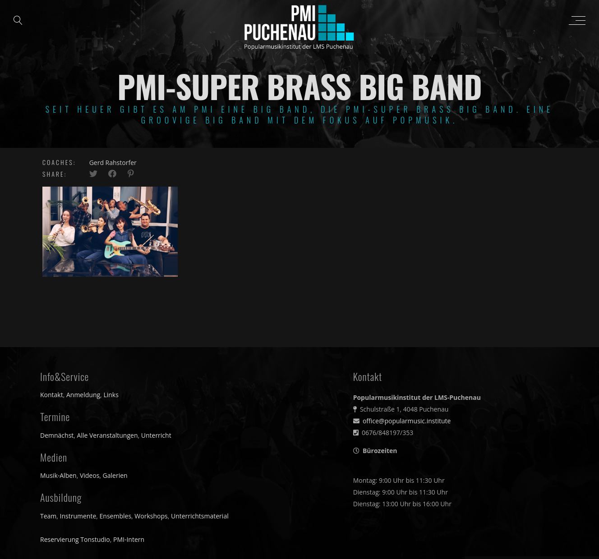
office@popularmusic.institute (407, 421)
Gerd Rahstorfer (113, 162)
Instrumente (78, 516)
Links (110, 394)
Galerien (115, 475)
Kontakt (51, 394)
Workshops (150, 516)
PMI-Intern (128, 539)
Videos (89, 475)
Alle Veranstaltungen (107, 435)
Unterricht (156, 435)
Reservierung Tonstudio (75, 539)
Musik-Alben (58, 475)
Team (48, 516)
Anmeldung (83, 394)
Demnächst (57, 435)
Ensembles (116, 516)
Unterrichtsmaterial (200, 516)
